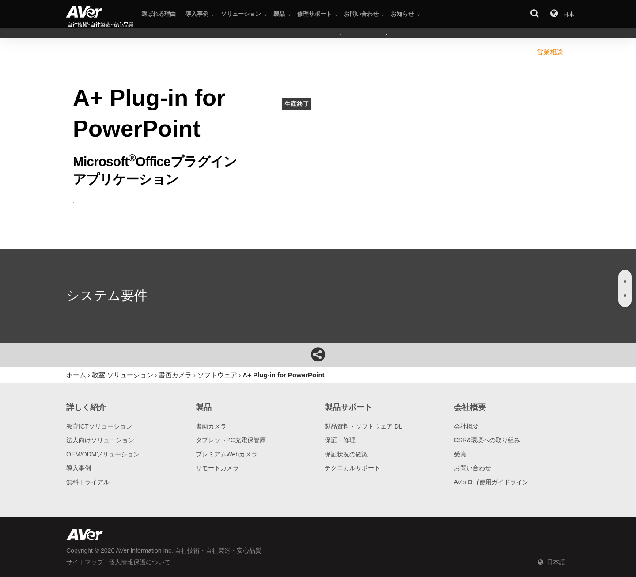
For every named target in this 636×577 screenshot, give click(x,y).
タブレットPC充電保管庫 (231, 440)
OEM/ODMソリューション (103, 454)
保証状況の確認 (346, 454)
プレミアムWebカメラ (227, 454)
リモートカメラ (217, 467)
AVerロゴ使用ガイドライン (491, 482)
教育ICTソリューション (99, 426)
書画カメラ (211, 426)
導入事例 (78, 467)
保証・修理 (340, 440)
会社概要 (466, 426)
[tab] (625, 281)
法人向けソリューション (100, 440)
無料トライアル (88, 482)
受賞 (460, 454)
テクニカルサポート (352, 467)
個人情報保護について (139, 562)
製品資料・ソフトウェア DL (363, 426)
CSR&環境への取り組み (487, 440)
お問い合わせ (472, 467)
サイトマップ (84, 562)
